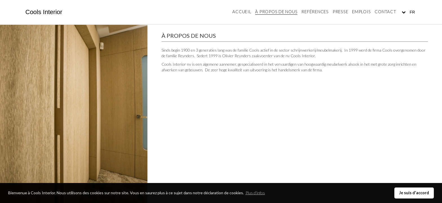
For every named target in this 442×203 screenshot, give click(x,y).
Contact (385, 11)
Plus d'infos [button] (255, 192)
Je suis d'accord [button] (414, 192)
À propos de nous (276, 11)
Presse (340, 11)
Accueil (241, 11)
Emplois (361, 11)
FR (411, 12)
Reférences (315, 11)
